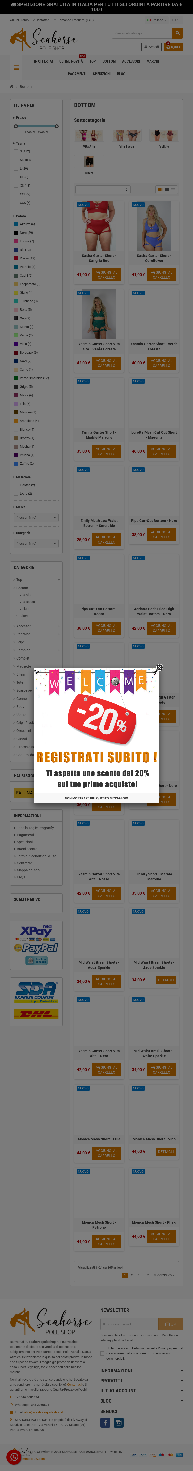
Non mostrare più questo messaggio (109, 548)
